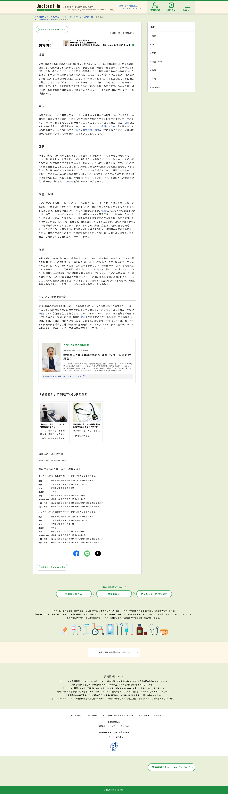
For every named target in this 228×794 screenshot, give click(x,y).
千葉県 (73, 480)
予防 (154, 78)
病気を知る (114, 593)
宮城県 (77, 495)
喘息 (78, 130)
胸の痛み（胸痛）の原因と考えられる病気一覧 (73, 16)
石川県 (71, 499)
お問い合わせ (144, 715)
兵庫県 (59, 484)
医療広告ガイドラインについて (121, 715)
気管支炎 (87, 130)
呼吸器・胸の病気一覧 (48, 19)
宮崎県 (83, 506)
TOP (34, 16)
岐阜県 (59, 488)
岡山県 (53, 503)
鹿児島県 (89, 506)
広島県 (59, 503)
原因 (154, 44)
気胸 (103, 210)
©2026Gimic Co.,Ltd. (114, 789)
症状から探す (44, 16)
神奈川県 (60, 480)
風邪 (127, 122)
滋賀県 (71, 484)
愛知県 (53, 488)
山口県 (77, 503)
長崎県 (65, 506)
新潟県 (53, 499)
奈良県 (77, 484)
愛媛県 (94, 503)
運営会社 (157, 715)
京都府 (65, 484)
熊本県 (71, 506)
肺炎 (97, 130)
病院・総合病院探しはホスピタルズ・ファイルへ (130, 7)
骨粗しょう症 (108, 126)
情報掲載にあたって (106, 726)
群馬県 (90, 480)
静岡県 (65, 488)
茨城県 (84, 480)
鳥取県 (65, 503)
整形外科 (42, 460)
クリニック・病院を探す (154, 593)
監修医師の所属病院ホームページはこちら (62, 376)
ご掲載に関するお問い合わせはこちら (114, 652)
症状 (154, 53)
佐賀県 (59, 506)
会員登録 (119, 736)
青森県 (53, 495)
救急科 (64, 460)
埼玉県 (67, 480)
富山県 (77, 499)
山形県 (65, 495)
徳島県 (88, 503)
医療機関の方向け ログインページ (171, 767)
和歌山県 (83, 484)
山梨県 (59, 499)
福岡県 (53, 506)
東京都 (53, 480)
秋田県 (59, 495)
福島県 (83, 495)
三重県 (71, 488)
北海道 (53, 491)
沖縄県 (96, 506)
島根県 (71, 503)
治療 (154, 70)
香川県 (83, 503)
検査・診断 (157, 61)
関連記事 (156, 87)
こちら (124, 691)
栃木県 (79, 480)
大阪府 (53, 484)
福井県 (83, 499)
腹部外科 (57, 460)
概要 (154, 35)
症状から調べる (73, 593)
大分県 (77, 506)
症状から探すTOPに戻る (54, 29)
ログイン (108, 736)
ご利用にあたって (74, 715)
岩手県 (71, 495)
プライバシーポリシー (95, 715)
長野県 (65, 499)
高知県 (100, 503)
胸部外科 (49, 460)
